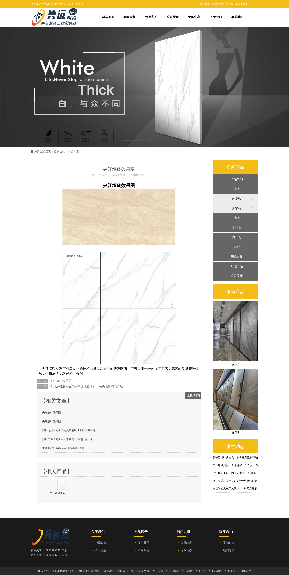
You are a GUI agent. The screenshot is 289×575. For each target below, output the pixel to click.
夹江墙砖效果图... (52, 421)
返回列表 (193, 395)
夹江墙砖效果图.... (53, 412)
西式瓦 (236, 237)
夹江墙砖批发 (52, 369)
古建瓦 (236, 246)
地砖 (237, 217)
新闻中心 (194, 17)
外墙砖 (236, 208)
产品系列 (237, 179)
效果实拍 (151, 17)
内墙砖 (236, 198)
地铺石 (236, 227)
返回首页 (204, 3)
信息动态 (59, 151)
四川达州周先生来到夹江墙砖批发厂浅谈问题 (68, 430)
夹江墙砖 (112, 185)
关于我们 (230, 3)
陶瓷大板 (129, 17)
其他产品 (237, 266)
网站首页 (108, 17)
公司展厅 (173, 17)
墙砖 (237, 188)
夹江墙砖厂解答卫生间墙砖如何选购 (63, 448)
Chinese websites (108, 175)
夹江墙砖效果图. (60, 381)
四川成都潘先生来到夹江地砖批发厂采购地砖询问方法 (86, 386)
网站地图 (217, 3)
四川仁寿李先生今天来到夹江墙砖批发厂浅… (68, 439)
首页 (48, 151)
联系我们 (242, 3)
